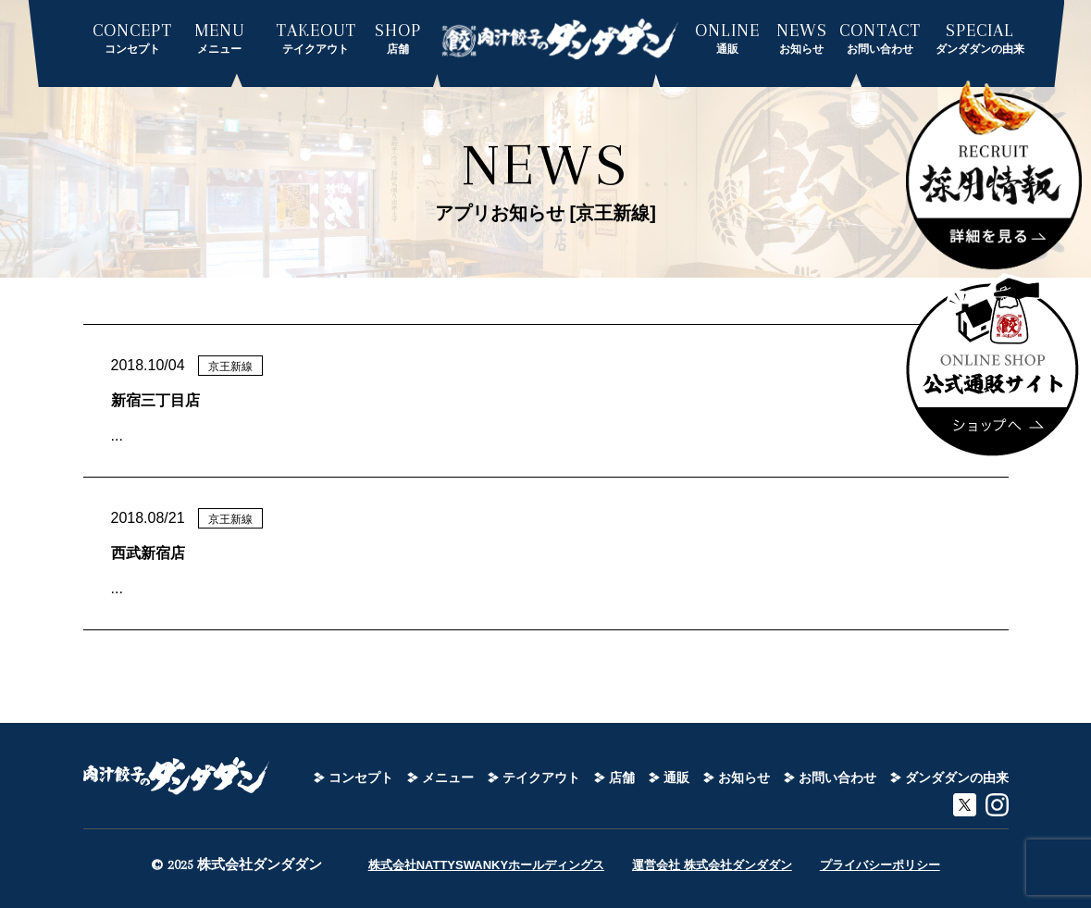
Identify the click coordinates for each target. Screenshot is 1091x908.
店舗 (622, 777)
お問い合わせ (837, 777)
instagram (997, 804)
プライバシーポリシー (880, 865)
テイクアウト (541, 777)
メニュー (448, 777)
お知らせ (744, 777)
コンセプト (361, 777)
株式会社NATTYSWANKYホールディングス (486, 865)
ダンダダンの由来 (957, 777)
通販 (676, 777)
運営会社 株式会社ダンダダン (712, 865)
